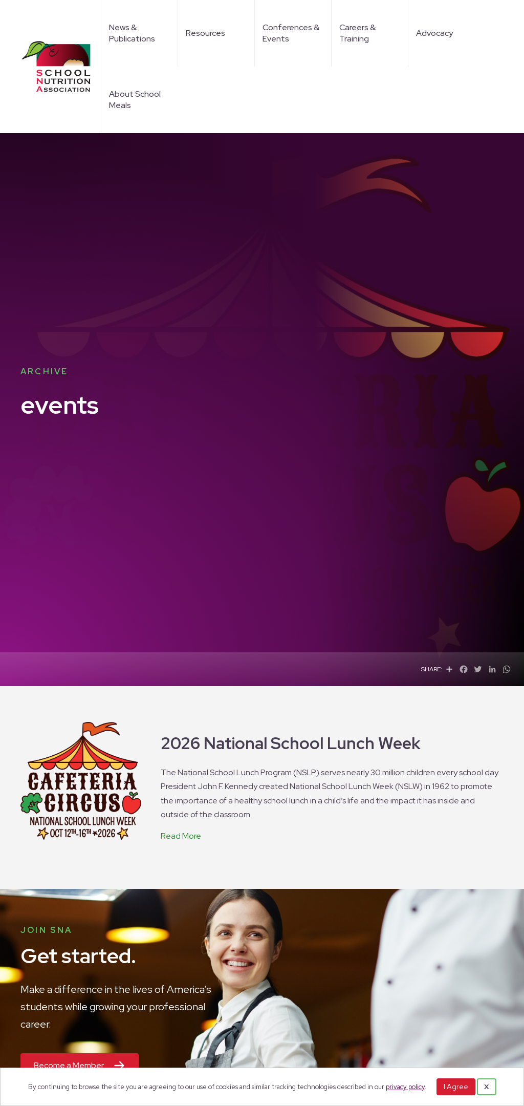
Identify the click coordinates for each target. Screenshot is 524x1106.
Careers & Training (357, 33)
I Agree (456, 1086)
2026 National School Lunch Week (291, 743)
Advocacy (434, 33)
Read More (181, 836)
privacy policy (405, 1086)
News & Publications (132, 33)
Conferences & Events (291, 33)
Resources (205, 33)
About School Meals (135, 100)
